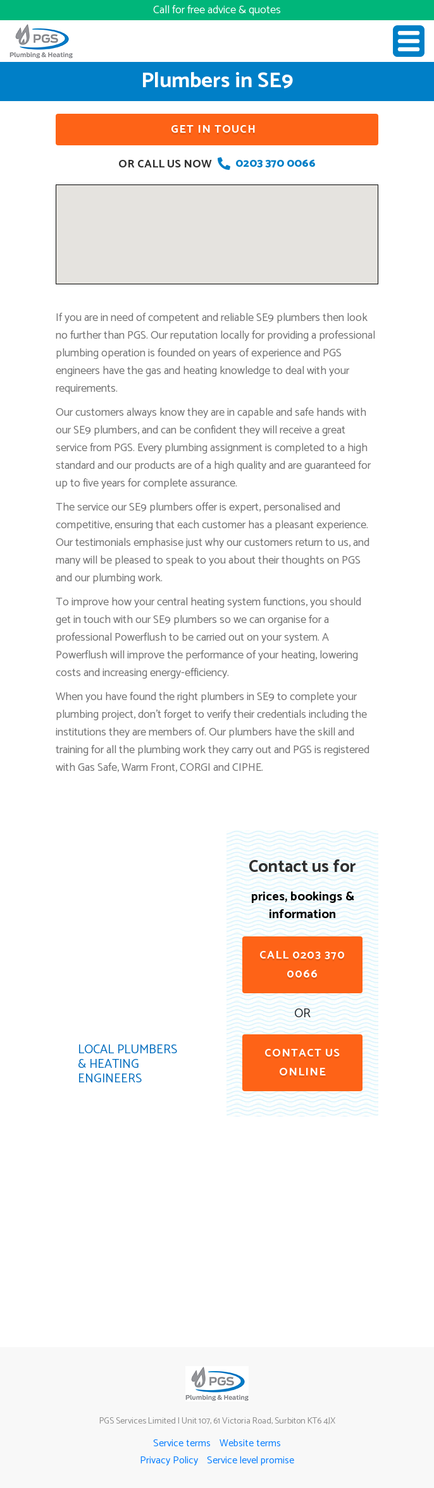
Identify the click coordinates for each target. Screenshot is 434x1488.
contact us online (302, 1063)
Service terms (182, 1443)
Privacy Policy (169, 1460)
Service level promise (250, 1460)
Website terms (250, 1443)
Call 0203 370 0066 (302, 965)
